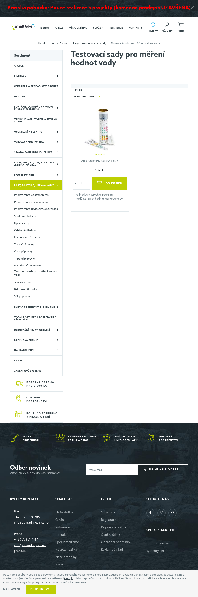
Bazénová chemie (26, 340)
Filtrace (20, 76)
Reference (62, 527)
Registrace (108, 520)
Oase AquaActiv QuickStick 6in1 (100, 160)
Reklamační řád (112, 549)
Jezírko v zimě (23, 282)
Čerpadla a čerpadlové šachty (36, 86)
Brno (17, 511)
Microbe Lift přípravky (27, 265)
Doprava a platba (113, 527)
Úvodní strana (46, 43)
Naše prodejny (66, 557)
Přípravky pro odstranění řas (31, 194)
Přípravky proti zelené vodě (31, 202)
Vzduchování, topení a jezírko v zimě (35, 120)
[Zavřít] (192, 8)
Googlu (68, 578)
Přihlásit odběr (166, 469)
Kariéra (60, 564)
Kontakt (61, 534)
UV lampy (20, 96)
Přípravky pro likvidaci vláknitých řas (36, 209)
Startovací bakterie (25, 216)
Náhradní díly (24, 350)
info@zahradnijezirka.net (31, 522)
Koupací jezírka (66, 549)
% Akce (19, 65)
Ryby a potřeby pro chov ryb (34, 307)
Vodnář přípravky (24, 244)
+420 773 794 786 (27, 517)
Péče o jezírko (24, 175)
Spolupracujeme (67, 542)
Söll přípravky (22, 296)
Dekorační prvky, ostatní (32, 329)
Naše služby (64, 512)
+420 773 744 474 (27, 539)
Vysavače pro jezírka (29, 142)
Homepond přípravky (27, 237)
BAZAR (18, 360)
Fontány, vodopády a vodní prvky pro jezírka (34, 108)
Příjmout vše (40, 589)
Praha (18, 534)
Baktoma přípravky (25, 289)
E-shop (64, 43)
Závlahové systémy (27, 370)
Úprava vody (22, 223)
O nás (59, 520)
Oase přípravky (23, 251)
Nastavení (11, 589)
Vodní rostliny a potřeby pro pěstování (35, 318)
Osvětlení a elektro (28, 131)
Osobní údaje (110, 534)
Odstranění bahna (25, 230)
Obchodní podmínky (115, 542)
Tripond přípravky (25, 258)
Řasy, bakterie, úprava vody (89, 43)
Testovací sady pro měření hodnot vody (36, 273)
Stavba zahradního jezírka (33, 152)
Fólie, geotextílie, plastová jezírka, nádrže (34, 164)
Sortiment (22, 55)
